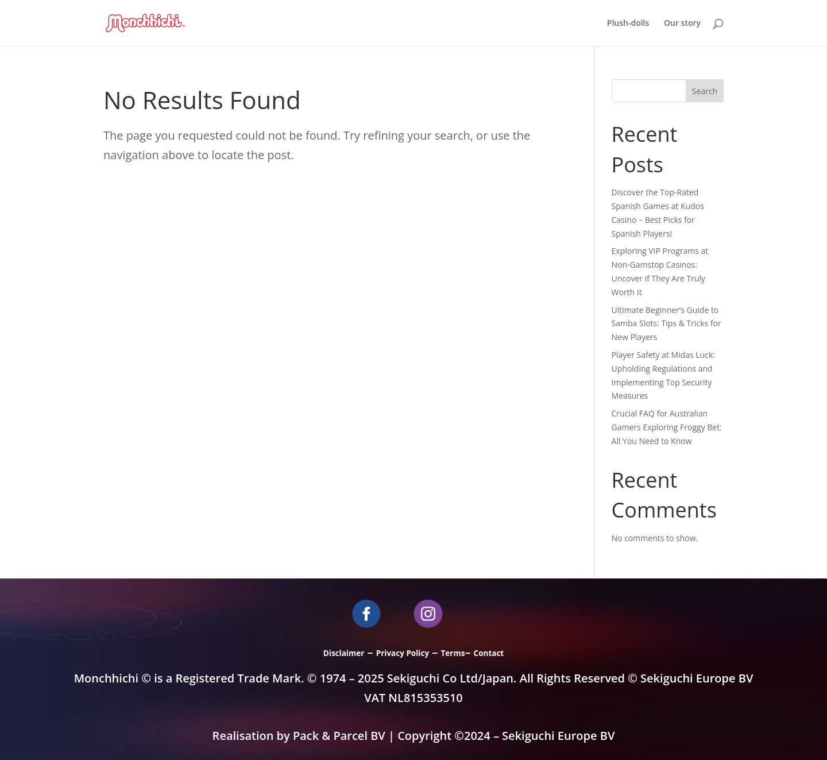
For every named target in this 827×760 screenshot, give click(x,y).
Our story (682, 23)
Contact (489, 653)
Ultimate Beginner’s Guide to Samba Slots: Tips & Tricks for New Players (666, 323)
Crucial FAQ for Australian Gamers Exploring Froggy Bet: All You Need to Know (667, 427)
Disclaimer (344, 653)
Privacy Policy (402, 653)
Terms (452, 653)
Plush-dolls (628, 23)
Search (704, 91)
